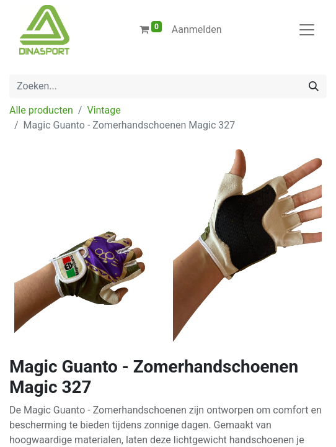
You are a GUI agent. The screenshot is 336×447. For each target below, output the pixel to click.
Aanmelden (197, 29)
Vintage (103, 110)
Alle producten (41, 110)
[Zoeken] (314, 86)
